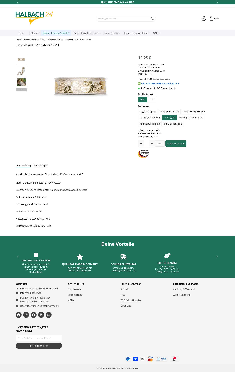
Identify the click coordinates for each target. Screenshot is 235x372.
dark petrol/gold (170, 111)
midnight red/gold (150, 123)
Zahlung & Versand (184, 289)
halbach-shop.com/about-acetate (68, 189)
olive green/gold (173, 123)
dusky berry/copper (194, 111)
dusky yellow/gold (150, 117)
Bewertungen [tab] (40, 165)
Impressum (74, 289)
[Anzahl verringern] (141, 143)
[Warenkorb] (214, 18)
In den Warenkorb (175, 143)
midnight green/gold (190, 117)
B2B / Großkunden (131, 300)
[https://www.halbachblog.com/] (26, 315)
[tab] (23, 165)
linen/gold (169, 117)
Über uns (125, 305)
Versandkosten (163, 79)
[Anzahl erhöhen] (152, 143)
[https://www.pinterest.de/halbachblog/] (41, 315)
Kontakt (124, 289)
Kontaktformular (48, 306)
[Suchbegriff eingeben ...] (122, 19)
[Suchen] (152, 19)
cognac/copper (148, 111)
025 (142, 99)
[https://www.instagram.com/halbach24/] (49, 315)
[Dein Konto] (204, 18)
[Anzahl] (147, 143)
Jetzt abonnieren (38, 345)
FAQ (122, 294)
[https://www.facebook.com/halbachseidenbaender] (34, 315)
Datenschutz (75, 294)
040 (152, 99)
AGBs (71, 300)
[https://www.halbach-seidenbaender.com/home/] (19, 315)
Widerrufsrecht (181, 294)
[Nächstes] (21, 89)
